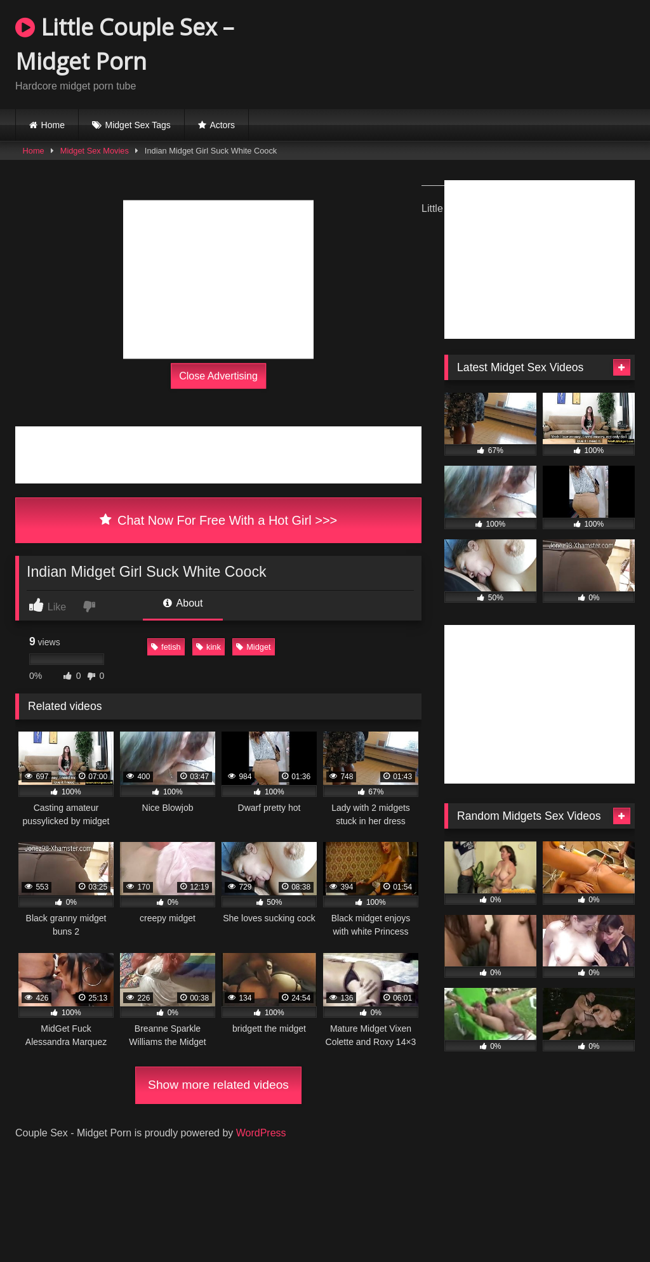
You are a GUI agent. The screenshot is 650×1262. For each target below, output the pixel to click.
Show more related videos (218, 1084)
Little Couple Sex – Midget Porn (124, 44)
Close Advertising (218, 376)
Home (53, 125)
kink (208, 647)
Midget (253, 647)
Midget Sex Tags (138, 125)
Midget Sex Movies (94, 150)
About (182, 603)
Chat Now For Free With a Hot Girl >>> (219, 520)
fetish (166, 647)
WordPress (261, 1132)
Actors (222, 125)
